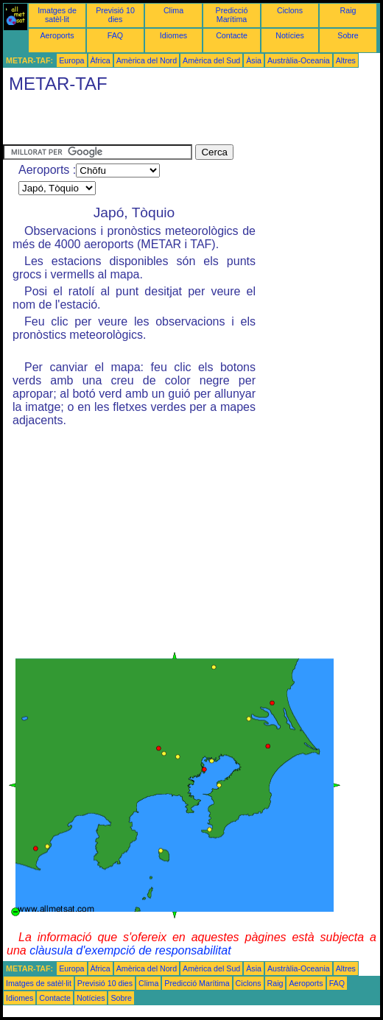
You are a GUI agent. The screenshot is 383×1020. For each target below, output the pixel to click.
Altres (346, 60)
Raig (348, 10)
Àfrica (100, 60)
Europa (71, 60)
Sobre (347, 35)
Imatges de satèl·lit (57, 15)
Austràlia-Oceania (298, 60)
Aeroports (57, 35)
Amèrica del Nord (146, 60)
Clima (173, 10)
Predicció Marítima (232, 15)
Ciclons (290, 10)
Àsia (253, 60)
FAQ (115, 35)
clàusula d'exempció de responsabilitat (130, 950)
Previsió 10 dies (115, 15)
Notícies (289, 35)
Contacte (231, 35)
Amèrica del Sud (211, 60)
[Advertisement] (175, 122)
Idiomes (173, 35)
